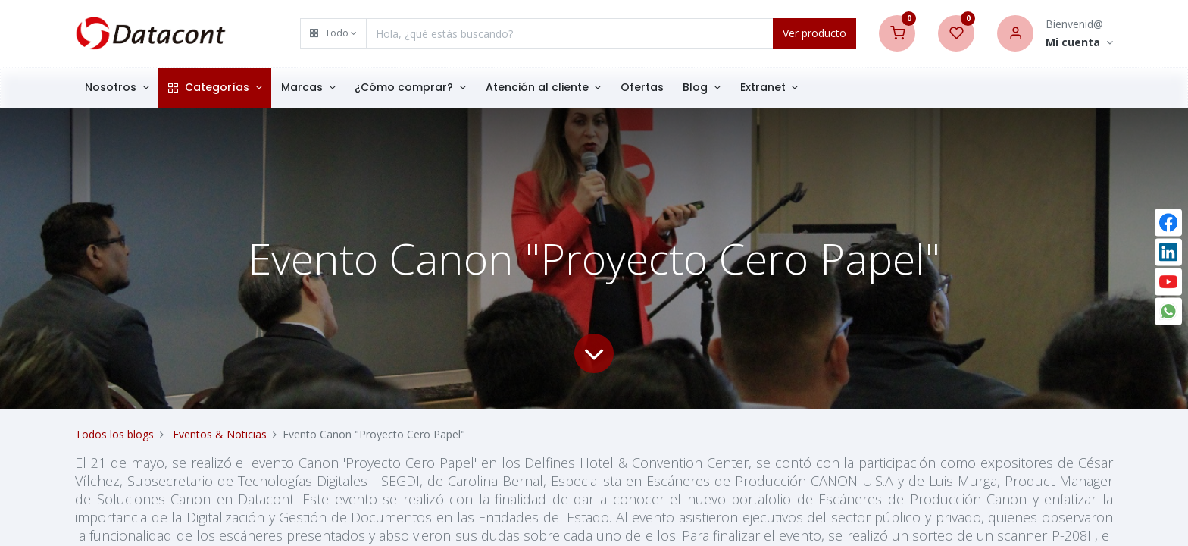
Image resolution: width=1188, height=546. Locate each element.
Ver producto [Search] (814, 33)
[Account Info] (1079, 43)
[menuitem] (642, 88)
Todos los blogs (114, 434)
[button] (333, 33)
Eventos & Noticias (220, 434)
